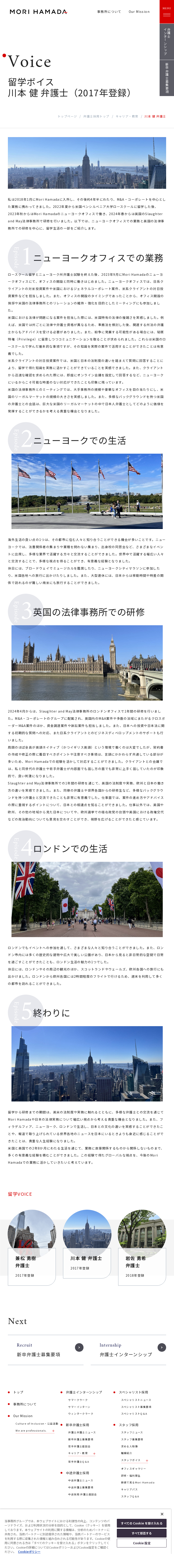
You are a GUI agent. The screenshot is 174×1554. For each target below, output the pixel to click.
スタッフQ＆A (130, 1496)
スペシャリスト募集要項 (136, 1407)
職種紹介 (126, 1453)
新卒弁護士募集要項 (80, 1439)
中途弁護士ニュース (80, 1480)
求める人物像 (129, 1446)
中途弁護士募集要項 (80, 1487)
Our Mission (139, 11)
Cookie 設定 (142, 1543)
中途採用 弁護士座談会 (82, 1494)
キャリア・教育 (127, 116)
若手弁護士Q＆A (78, 1461)
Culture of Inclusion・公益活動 (37, 1423)
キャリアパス (129, 1489)
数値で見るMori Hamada (138, 1482)
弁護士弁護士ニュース (82, 1432)
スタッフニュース (132, 1432)
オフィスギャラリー (133, 1468)
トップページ (67, 116)
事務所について (109, 11)
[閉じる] (162, 1514)
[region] (85, 1531)
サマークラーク (78, 1400)
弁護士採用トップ (96, 116)
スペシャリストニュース (136, 1400)
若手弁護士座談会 (79, 1446)
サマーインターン (79, 1407)
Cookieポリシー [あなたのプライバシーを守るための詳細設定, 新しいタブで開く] (29, 1551)
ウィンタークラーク (80, 1413)
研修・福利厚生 (131, 1475)
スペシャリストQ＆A (134, 1413)
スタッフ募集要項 (132, 1439)
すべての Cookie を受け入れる (141, 1523)
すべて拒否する (142, 1533)
